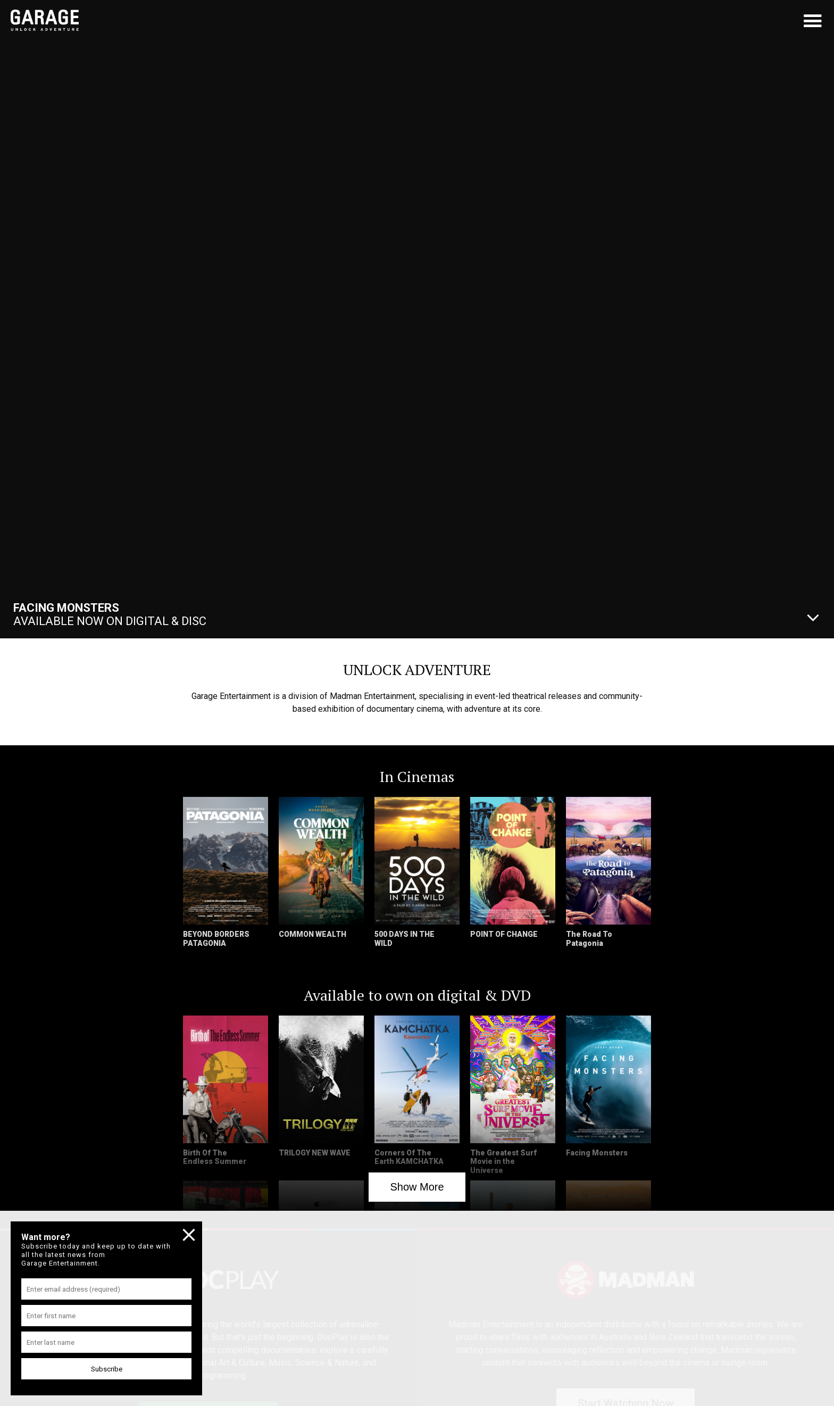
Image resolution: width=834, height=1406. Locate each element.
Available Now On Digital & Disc (109, 614)
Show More (417, 1187)
